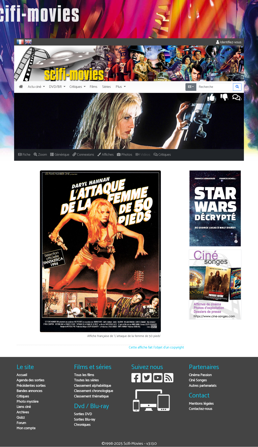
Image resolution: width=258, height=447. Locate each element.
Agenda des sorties (30, 380)
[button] (36, 87)
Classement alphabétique (92, 386)
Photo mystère (27, 402)
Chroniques (82, 425)
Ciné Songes (198, 380)
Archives (23, 412)
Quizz (21, 418)
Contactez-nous (200, 409)
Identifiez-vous (228, 42)
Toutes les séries (86, 380)
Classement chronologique (93, 391)
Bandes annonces (29, 391)
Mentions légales (201, 404)
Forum (21, 423)
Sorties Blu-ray (84, 420)
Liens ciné (24, 407)
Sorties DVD (83, 414)
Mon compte (26, 428)
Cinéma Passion (200, 375)
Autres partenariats (202, 386)
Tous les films (84, 375)
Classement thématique (91, 396)
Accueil (22, 375)
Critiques (23, 396)
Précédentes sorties (31, 386)
